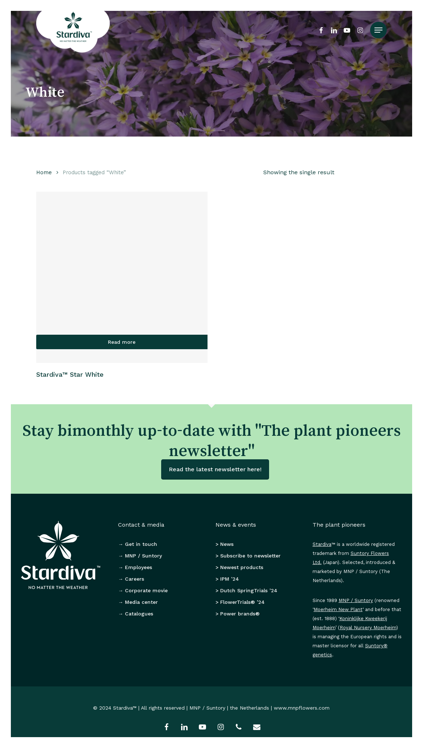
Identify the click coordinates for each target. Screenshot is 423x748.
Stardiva (322, 544)
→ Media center (138, 602)
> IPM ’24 (227, 579)
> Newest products (239, 567)
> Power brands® (237, 614)
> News (224, 544)
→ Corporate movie (143, 590)
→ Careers (131, 579)
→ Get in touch (137, 544)
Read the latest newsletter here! (215, 469)
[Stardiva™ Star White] (122, 277)
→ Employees (135, 567)
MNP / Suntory (356, 600)
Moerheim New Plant (338, 609)
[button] (378, 30)
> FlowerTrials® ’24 (240, 602)
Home (44, 172)
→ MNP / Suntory (140, 556)
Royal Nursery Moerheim (368, 627)
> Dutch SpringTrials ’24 (246, 590)
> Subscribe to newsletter (248, 556)
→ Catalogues (135, 614)
